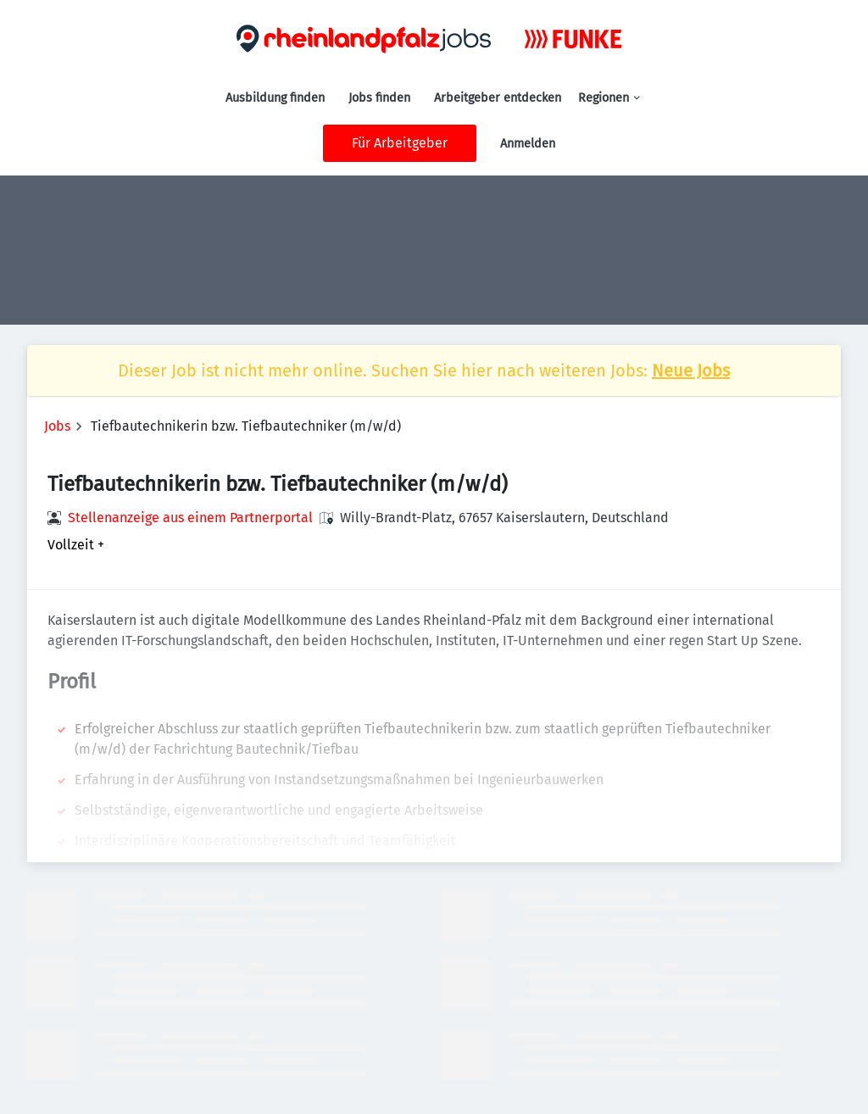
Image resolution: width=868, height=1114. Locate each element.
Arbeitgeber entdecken (497, 98)
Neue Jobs (691, 370)
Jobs (57, 426)
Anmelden (527, 143)
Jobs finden (379, 98)
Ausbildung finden (275, 98)
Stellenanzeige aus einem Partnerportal (190, 518)
